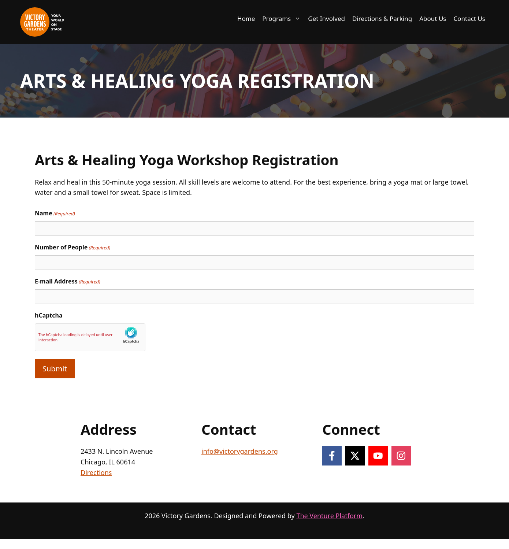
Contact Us (470, 18)
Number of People (72, 247)
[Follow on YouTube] (378, 455)
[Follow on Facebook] (332, 455)
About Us (432, 18)
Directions (96, 472)
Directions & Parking (382, 18)
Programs (283, 18)
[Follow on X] (355, 455)
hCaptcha (49, 315)
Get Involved (326, 18)
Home (246, 18)
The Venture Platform (329, 515)
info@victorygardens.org (239, 451)
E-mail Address (67, 281)
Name (55, 213)
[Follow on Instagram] (401, 455)
